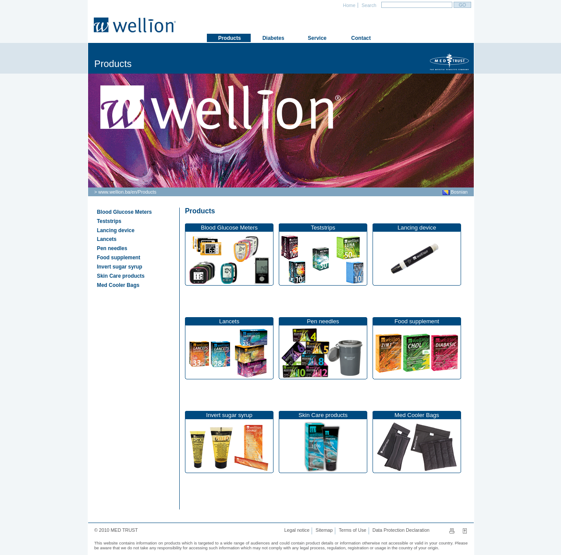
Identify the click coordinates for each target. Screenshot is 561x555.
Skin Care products (121, 276)
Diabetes (272, 38)
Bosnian (455, 191)
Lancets (107, 239)
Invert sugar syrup (119, 267)
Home (348, 5)
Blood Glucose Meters (124, 212)
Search (368, 5)
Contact (360, 38)
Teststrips (109, 221)
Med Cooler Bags (118, 285)
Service (316, 38)
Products (147, 191)
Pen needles (112, 248)
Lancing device (116, 230)
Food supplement (118, 258)
